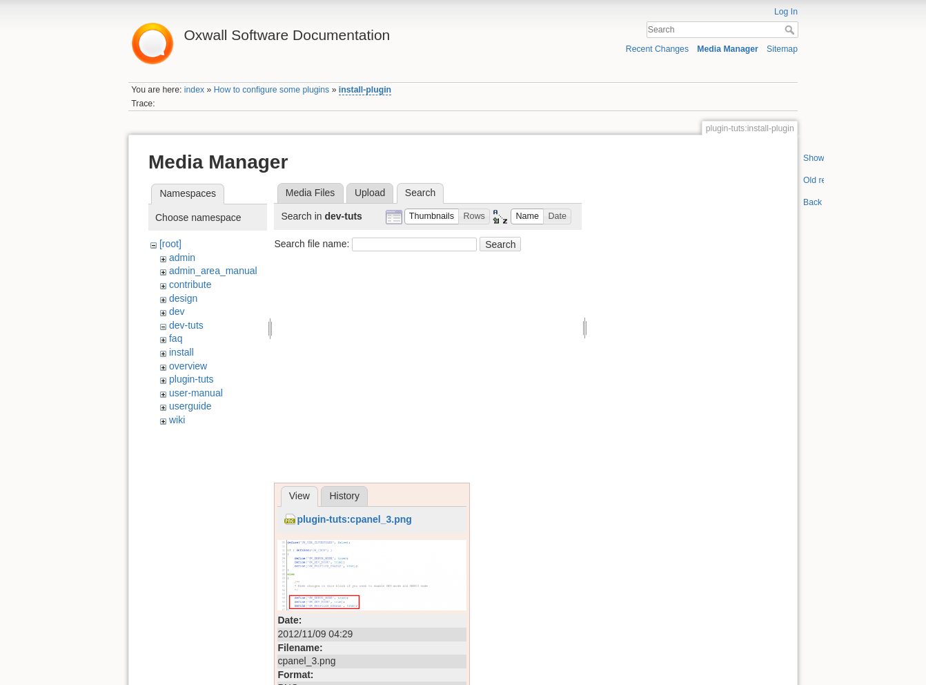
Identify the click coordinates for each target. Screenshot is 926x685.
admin (182, 257)
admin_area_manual (213, 270)
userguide (190, 406)
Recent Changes (657, 49)
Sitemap (782, 49)
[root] (170, 243)
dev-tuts (186, 325)
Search (791, 30)
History (344, 495)
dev (177, 311)
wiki (177, 419)
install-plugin (365, 90)
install (181, 352)
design (183, 298)
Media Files (310, 192)
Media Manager (727, 49)
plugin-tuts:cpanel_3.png (354, 519)
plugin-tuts (191, 379)
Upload (370, 192)
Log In (786, 12)
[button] (432, 216)
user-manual (196, 392)
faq (175, 338)
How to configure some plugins (272, 90)
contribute (190, 284)
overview (188, 366)
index (194, 90)
